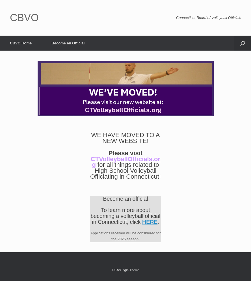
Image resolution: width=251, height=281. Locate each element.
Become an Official (68, 43)
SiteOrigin (121, 270)
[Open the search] (242, 43)
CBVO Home (21, 43)
